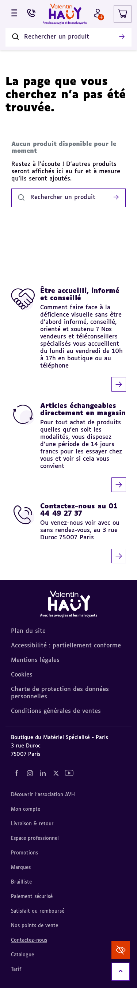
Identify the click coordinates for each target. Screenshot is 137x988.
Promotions (24, 853)
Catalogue (22, 955)
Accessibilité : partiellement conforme (66, 646)
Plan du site (28, 631)
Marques (21, 867)
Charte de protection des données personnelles (60, 693)
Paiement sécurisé (32, 896)
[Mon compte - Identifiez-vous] (97, 14)
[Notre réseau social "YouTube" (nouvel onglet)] (69, 773)
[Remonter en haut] (120, 972)
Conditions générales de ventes (56, 711)
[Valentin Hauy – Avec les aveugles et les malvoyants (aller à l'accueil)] (65, 14)
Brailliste (21, 882)
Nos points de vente (34, 926)
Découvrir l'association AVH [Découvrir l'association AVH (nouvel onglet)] (43, 795)
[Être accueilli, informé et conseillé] (68, 339)
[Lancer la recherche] (121, 37)
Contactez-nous (29, 940)
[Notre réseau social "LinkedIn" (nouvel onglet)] (42, 773)
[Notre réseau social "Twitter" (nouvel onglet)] (55, 773)
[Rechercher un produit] (68, 37)
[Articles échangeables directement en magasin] (68, 447)
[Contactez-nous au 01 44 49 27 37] (68, 533)
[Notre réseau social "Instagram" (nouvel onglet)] (29, 773)
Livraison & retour (32, 824)
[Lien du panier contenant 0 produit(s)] (123, 14)
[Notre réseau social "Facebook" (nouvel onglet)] (16, 773)
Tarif (16, 969)
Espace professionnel (35, 838)
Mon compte (25, 809)
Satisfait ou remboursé (37, 911)
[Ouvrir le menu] (14, 14)
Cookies (22, 675)
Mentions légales (35, 660)
